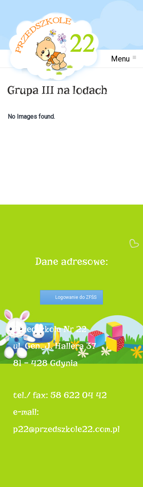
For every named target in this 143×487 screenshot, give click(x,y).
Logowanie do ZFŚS (75, 297)
